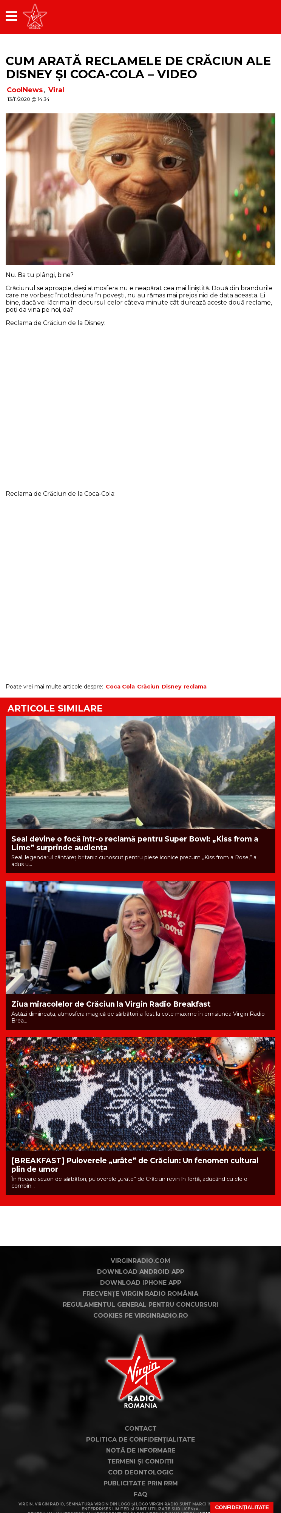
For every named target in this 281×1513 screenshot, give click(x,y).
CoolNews (25, 90)
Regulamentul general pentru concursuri (140, 1304)
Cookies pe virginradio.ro (140, 1315)
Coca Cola (120, 686)
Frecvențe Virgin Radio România (140, 1293)
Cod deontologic (140, 1472)
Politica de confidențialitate (140, 1439)
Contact (141, 1428)
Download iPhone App (140, 1282)
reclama (195, 686)
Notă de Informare (140, 1450)
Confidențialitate (242, 1507)
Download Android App (140, 1271)
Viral (56, 90)
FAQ (140, 1494)
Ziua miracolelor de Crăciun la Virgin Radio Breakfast (111, 1004)
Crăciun (148, 686)
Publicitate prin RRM (140, 1483)
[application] (256, 16)
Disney (171, 686)
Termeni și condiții (140, 1461)
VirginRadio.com (140, 1260)
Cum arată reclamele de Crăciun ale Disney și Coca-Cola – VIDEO (138, 67)
